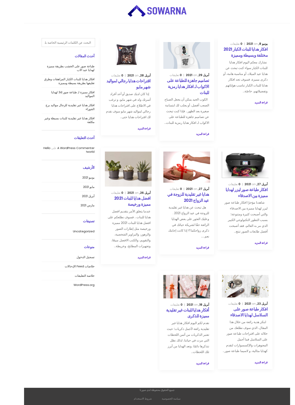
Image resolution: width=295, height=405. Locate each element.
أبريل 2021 (78, 196)
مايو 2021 (79, 187)
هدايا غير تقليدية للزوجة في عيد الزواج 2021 (179, 197)
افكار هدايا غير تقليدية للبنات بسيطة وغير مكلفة (60, 120)
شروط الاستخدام (133, 399)
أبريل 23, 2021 (246, 304)
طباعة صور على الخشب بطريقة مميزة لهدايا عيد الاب (61, 68)
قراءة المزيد (251, 102)
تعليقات (227, 44)
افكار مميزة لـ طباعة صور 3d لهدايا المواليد (63, 94)
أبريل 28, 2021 (129, 75)
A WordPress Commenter (66, 148)
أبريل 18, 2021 (188, 305)
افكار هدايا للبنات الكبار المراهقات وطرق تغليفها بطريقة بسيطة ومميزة (60, 81)
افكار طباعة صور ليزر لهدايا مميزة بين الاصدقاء (237, 192)
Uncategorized (74, 231)
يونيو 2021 (79, 177)
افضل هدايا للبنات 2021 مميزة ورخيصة (123, 201)
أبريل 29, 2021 (188, 75)
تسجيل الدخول (76, 257)
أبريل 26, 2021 (129, 193)
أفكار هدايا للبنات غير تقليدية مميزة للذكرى (178, 313)
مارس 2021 (78, 205)
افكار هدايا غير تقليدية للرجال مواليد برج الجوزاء (60, 107)
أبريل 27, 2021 (246, 184)
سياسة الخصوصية (161, 399)
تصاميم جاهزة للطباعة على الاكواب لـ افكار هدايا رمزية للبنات (178, 86)
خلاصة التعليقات (75, 276)
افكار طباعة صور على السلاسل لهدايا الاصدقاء (239, 312)
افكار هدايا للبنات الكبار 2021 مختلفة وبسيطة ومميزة (236, 52)
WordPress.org (74, 285)
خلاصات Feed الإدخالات (70, 266)
